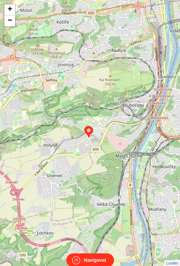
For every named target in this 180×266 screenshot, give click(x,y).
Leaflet (172, 256)
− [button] (10, 20)
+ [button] (10, 9)
